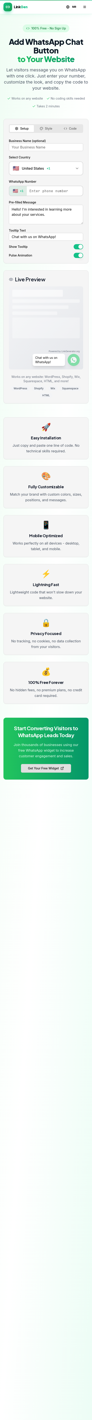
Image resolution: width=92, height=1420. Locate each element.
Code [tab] (70, 128)
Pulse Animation (20, 255)
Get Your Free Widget (46, 768)
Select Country (19, 157)
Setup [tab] (22, 128)
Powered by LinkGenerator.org (64, 351)
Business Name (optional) (27, 141)
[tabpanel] (46, 198)
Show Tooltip (18, 246)
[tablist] (46, 128)
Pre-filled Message (22, 202)
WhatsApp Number (22, 181)
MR (71, 7)
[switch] (78, 246)
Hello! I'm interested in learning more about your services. (46, 214)
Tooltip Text (17, 230)
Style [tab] (46, 128)
